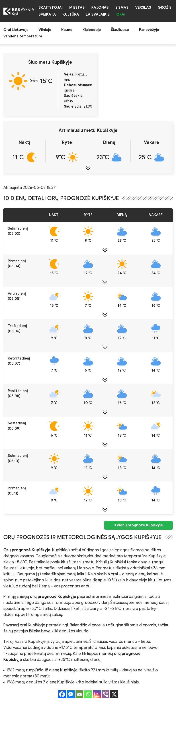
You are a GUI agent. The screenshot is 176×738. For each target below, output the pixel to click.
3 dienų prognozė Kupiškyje (138, 525)
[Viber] (105, 694)
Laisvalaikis (98, 14)
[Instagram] (97, 694)
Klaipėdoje (91, 30)
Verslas (143, 8)
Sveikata (47, 14)
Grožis (165, 8)
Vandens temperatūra (22, 36)
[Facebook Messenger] (71, 694)
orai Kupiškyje (32, 625)
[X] (114, 694)
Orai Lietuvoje (16, 30)
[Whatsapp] (88, 694)
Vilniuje (45, 30)
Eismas (122, 8)
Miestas (77, 8)
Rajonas (100, 8)
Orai (120, 14)
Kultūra (71, 14)
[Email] (79, 694)
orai (114, 574)
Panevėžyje (149, 30)
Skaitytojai (51, 8)
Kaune (66, 30)
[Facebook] (62, 694)
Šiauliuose (120, 30)
